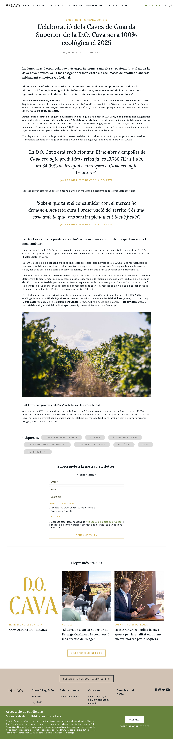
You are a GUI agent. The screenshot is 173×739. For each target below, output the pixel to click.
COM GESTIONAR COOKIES (134, 726)
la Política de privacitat (110, 521)
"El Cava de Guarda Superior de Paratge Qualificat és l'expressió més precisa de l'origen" (85, 634)
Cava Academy (93, 5)
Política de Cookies (84, 730)
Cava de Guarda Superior (61, 437)
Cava (26, 5)
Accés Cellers (153, 5)
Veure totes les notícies (86, 653)
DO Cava (95, 437)
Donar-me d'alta (86, 535)
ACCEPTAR (134, 719)
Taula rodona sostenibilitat (47, 444)
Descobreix (49, 5)
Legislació (37, 702)
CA (165, 5)
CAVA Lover (70, 507)
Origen (36, 5)
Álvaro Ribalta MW (125, 437)
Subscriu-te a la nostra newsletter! (86, 679)
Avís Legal (91, 521)
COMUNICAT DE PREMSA (28, 630)
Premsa (55, 507)
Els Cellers (111, 5)
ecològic (124, 444)
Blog (124, 5)
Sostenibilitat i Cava (92, 444)
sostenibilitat (37, 451)
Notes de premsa (69, 696)
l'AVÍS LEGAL (60, 730)
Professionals (87, 507)
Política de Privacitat (15, 732)
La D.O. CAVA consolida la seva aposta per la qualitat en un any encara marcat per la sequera (138, 634)
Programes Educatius (62, 511)
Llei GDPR (54, 516)
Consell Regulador (70, 5)
